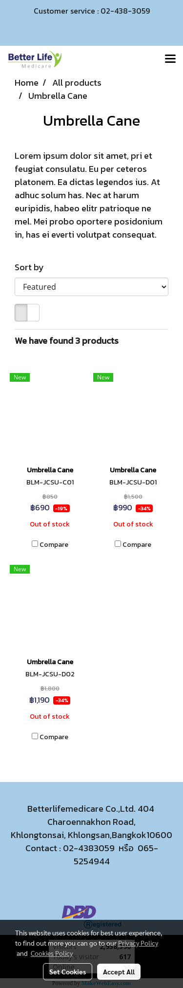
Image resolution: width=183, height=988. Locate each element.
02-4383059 (89, 848)
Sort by (32, 267)
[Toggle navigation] (170, 59)
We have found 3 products (67, 340)
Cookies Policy (52, 953)
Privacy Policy (138, 942)
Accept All (119, 971)
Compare (54, 545)
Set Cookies (67, 971)
